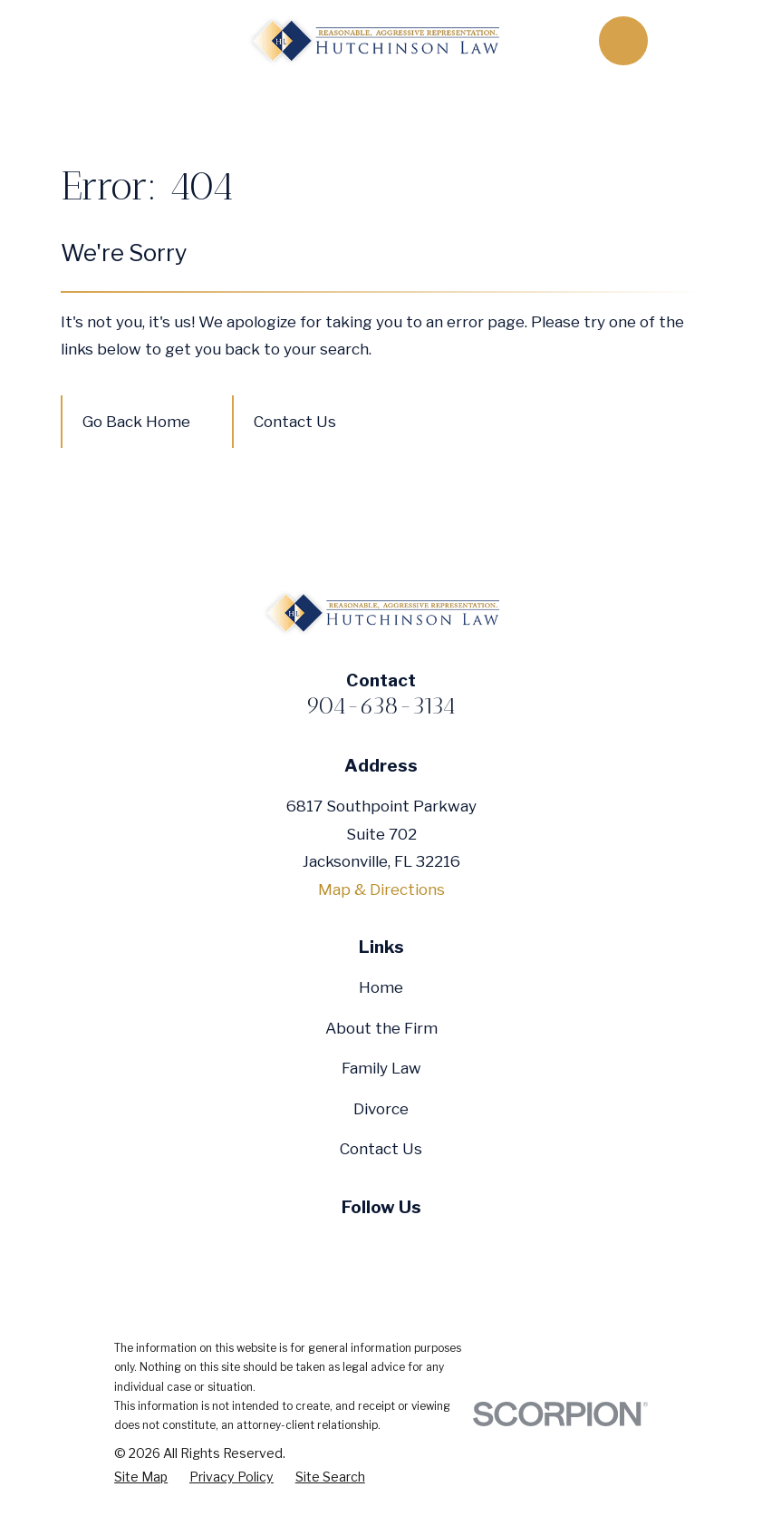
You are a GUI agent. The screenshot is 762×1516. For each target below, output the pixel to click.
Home (381, 987)
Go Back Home (136, 422)
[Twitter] (340, 1245)
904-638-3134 (381, 705)
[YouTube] (381, 1245)
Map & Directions (381, 889)
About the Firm (381, 1028)
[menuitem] (141, 1477)
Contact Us (295, 422)
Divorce (381, 1109)
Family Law (381, 1068)
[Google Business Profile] (423, 1245)
